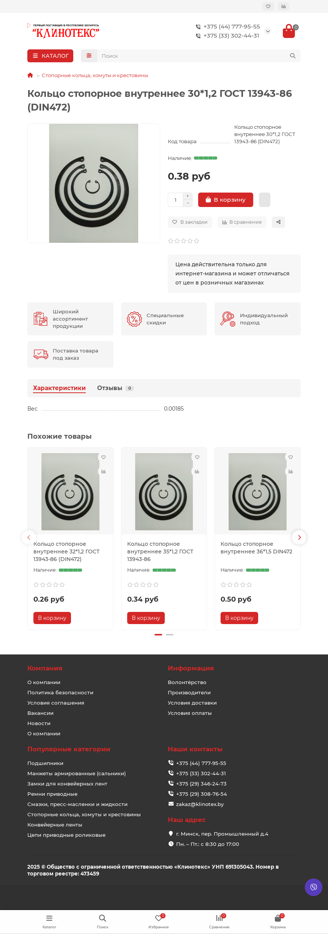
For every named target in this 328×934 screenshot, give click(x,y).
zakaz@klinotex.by (200, 804)
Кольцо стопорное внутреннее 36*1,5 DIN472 (256, 547)
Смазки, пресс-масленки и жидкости (77, 804)
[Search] (199, 55)
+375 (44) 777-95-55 (226, 26)
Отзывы (115, 388)
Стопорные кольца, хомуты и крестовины (95, 75)
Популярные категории (68, 749)
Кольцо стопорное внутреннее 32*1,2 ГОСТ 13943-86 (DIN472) (66, 551)
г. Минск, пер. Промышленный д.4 (222, 834)
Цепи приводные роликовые (66, 835)
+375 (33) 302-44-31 (226, 36)
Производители (189, 692)
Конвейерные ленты (54, 825)
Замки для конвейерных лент (67, 784)
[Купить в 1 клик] (264, 200)
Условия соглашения (55, 703)
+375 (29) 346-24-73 (201, 784)
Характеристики (59, 388)
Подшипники (45, 763)
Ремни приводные (52, 794)
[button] (29, 537)
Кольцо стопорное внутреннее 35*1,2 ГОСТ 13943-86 (160, 551)
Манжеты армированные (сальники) (76, 773)
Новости (38, 723)
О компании (43, 682)
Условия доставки (192, 703)
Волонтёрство (187, 682)
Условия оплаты (190, 713)
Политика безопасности (60, 692)
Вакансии (40, 713)
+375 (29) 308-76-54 (201, 794)
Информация (191, 668)
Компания (45, 668)
